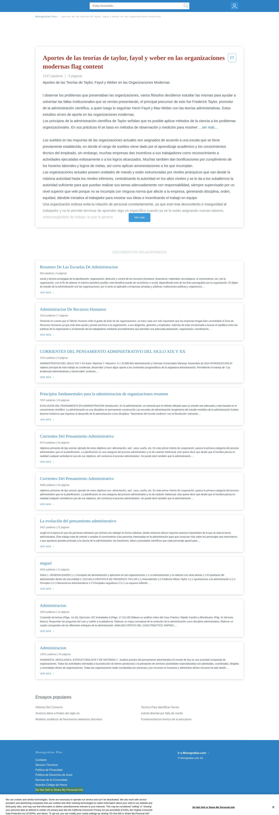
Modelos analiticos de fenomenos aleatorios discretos (68, 719)
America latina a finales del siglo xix (57, 713)
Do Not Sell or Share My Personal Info (59, 789)
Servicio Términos (46, 764)
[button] (232, 63)
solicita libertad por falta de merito (162, 713)
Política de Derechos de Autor (54, 774)
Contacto (41, 759)
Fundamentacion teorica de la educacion (166, 719)
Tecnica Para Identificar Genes (160, 707)
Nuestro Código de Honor (51, 784)
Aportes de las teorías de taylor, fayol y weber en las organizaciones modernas (111, 16)
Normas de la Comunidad (51, 779)
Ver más (139, 217)
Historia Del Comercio (49, 707)
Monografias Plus (46, 16)
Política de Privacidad (48, 769)
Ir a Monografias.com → (194, 752)
